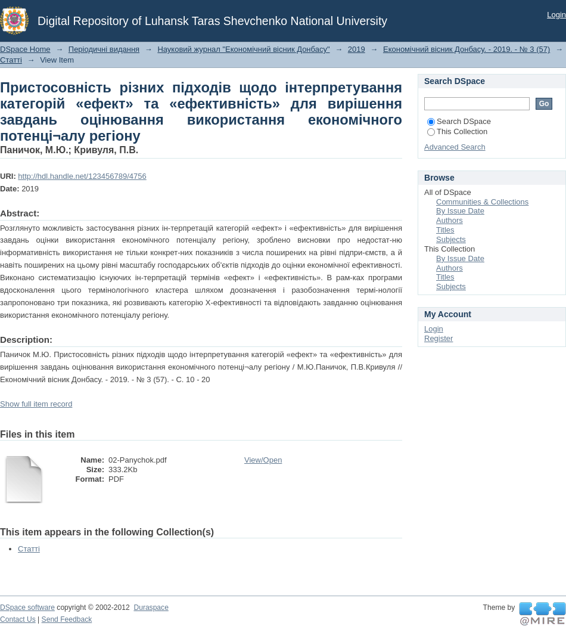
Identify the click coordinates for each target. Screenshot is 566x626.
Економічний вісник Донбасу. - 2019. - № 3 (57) (466, 49)
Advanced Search (455, 146)
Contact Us (18, 619)
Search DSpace (459, 121)
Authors (449, 220)
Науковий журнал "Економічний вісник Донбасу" (243, 49)
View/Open (263, 459)
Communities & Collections (482, 201)
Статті (11, 59)
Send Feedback (67, 619)
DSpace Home (25, 49)
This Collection (457, 131)
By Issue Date (460, 210)
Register (438, 338)
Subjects (451, 239)
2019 (356, 49)
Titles (445, 229)
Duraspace (150, 607)
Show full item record (36, 403)
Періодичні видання (104, 49)
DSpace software (27, 607)
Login (556, 14)
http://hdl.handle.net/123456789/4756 (82, 176)
